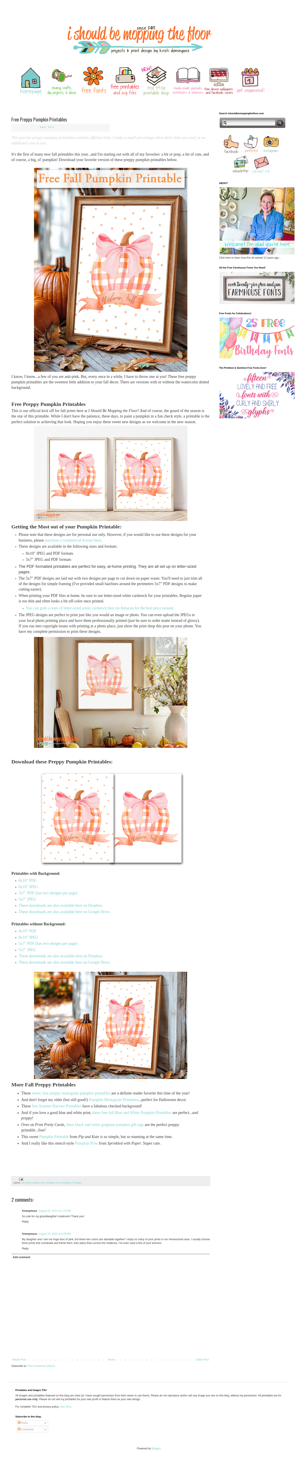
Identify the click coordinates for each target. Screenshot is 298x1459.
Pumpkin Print (86, 1143)
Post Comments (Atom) (41, 1366)
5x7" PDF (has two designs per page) (48, 893)
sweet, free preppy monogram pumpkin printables (71, 1093)
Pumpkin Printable (54, 1137)
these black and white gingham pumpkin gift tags (105, 1124)
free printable (48, 1182)
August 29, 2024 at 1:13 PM (54, 1210)
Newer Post (19, 1359)
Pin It (50, 127)
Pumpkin (77, 1182)
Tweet (43, 127)
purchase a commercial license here (73, 540)
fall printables (33, 1182)
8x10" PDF (27, 880)
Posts (23, 1422)
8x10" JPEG (28, 887)
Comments (26, 1429)
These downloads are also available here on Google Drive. (65, 912)
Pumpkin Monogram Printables (113, 1100)
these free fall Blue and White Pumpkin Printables (131, 1112)
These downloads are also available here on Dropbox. (61, 905)
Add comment (21, 1257)
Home (111, 1359)
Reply (25, 1221)
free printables (63, 1182)
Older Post (202, 1359)
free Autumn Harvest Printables (56, 1106)
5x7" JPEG (27, 899)
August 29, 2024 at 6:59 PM (54, 1233)
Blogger (155, 1448)
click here (65, 1406)
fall (23, 1182)
